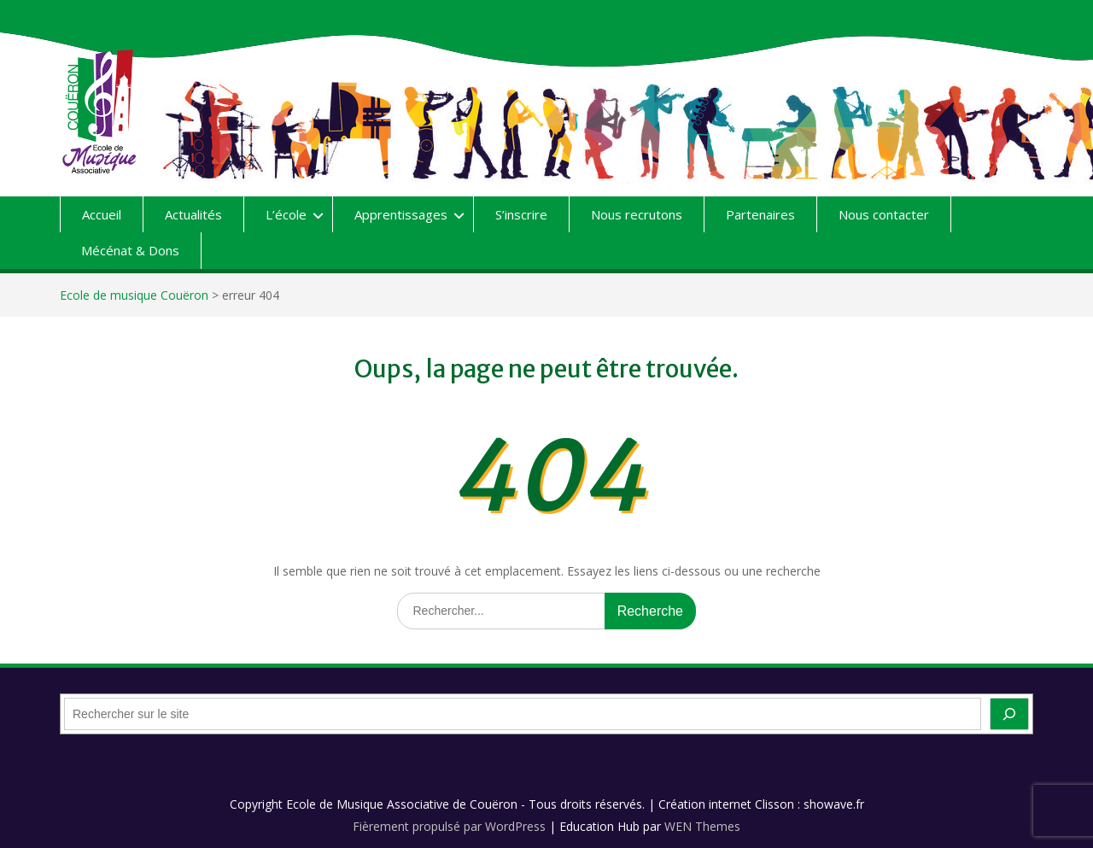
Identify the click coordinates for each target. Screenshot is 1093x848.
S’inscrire (521, 214)
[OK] (1009, 714)
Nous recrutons (636, 214)
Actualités (193, 214)
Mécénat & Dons (130, 250)
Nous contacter (884, 214)
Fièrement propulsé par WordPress (449, 826)
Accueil (101, 214)
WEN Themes (702, 826)
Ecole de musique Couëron (134, 295)
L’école (286, 214)
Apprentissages (400, 214)
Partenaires (760, 214)
